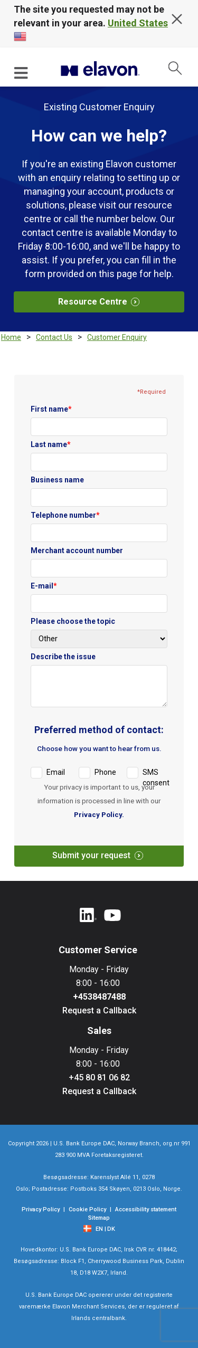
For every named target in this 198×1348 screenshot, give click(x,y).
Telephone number (65, 515)
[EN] (101, 1229)
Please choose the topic (73, 621)
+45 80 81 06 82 (99, 1077)
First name (51, 409)
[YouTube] (112, 915)
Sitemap (99, 1217)
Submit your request (102, 855)
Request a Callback (99, 1010)
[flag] (89, 1227)
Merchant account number (77, 550)
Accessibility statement (145, 1209)
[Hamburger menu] (21, 72)
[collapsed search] (175, 68)
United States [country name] (138, 23)
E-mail (44, 586)
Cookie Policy (87, 1209)
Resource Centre (103, 302)
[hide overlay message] (177, 19)
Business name (57, 480)
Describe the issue (63, 656)
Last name (51, 444)
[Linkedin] (88, 915)
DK (111, 1229)
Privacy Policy (99, 814)
